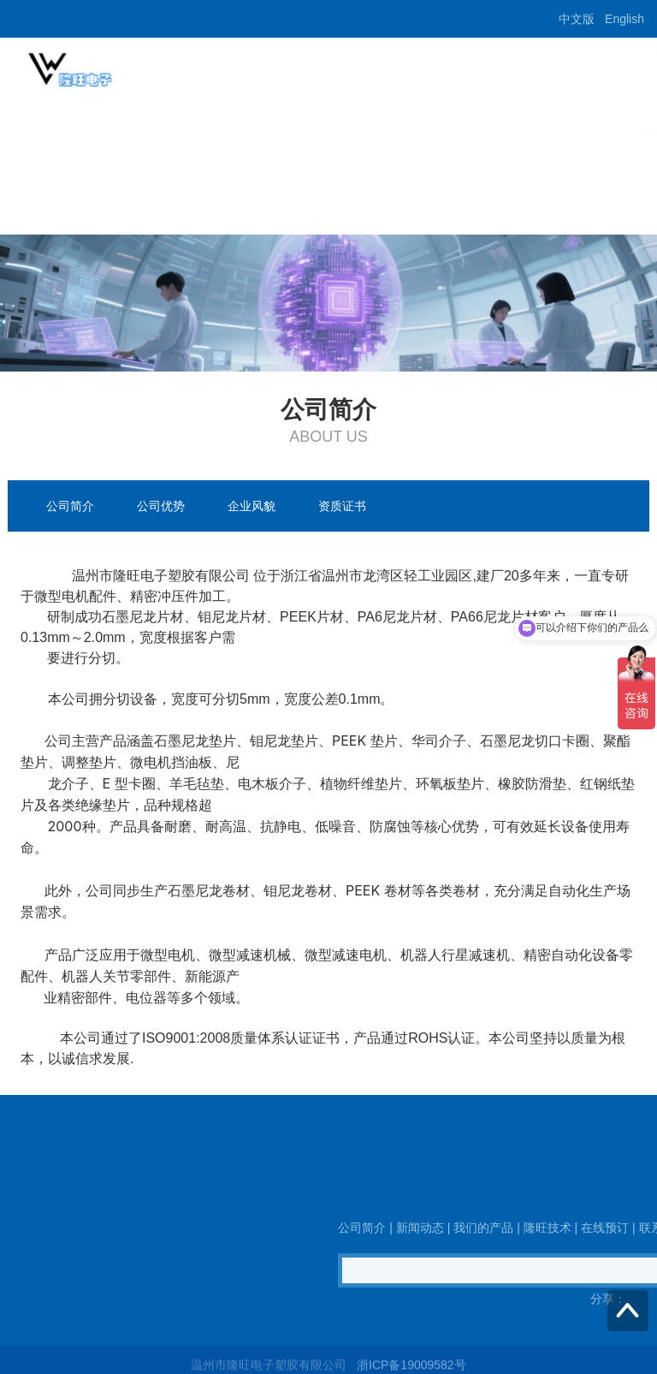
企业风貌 (251, 506)
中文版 (577, 19)
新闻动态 (202, 132)
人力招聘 (62, 200)
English (624, 19)
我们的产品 (290, 132)
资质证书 (342, 506)
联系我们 (542, 132)
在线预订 (460, 132)
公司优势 (161, 506)
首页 (50, 132)
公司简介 (120, 132)
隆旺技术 (378, 132)
